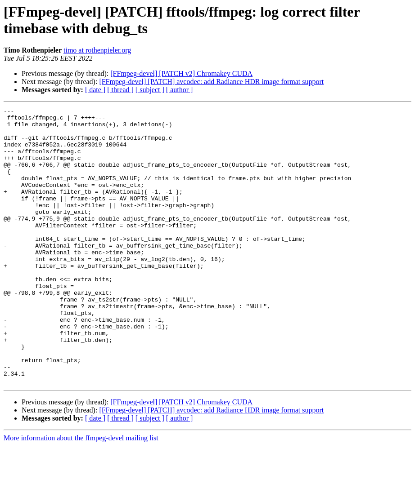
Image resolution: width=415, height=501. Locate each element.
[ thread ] (120, 89)
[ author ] (179, 89)
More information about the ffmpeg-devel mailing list (81, 493)
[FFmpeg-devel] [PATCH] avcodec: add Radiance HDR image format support (211, 81)
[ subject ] (149, 89)
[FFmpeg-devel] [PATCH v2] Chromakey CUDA (181, 73)
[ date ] (95, 89)
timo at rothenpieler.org (97, 50)
